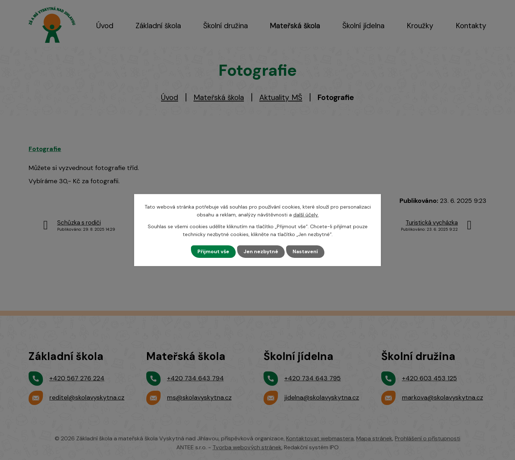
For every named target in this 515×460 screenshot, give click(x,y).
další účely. (306, 214)
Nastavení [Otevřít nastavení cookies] (305, 251)
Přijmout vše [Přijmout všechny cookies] (213, 251)
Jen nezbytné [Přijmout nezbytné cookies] (261, 251)
